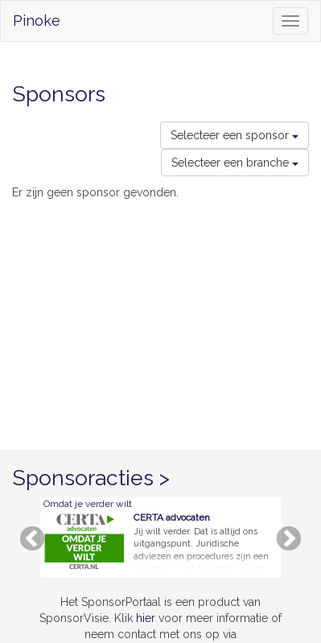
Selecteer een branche (234, 162)
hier (145, 618)
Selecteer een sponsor (234, 135)
